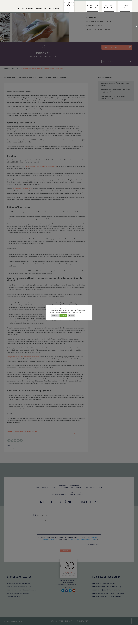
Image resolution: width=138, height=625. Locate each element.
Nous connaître (25, 8)
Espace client (125, 6)
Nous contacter (51, 8)
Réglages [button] (54, 315)
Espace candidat (108, 6)
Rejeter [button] (71, 315)
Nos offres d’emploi (92, 6)
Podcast (38, 8)
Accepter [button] (63, 315)
